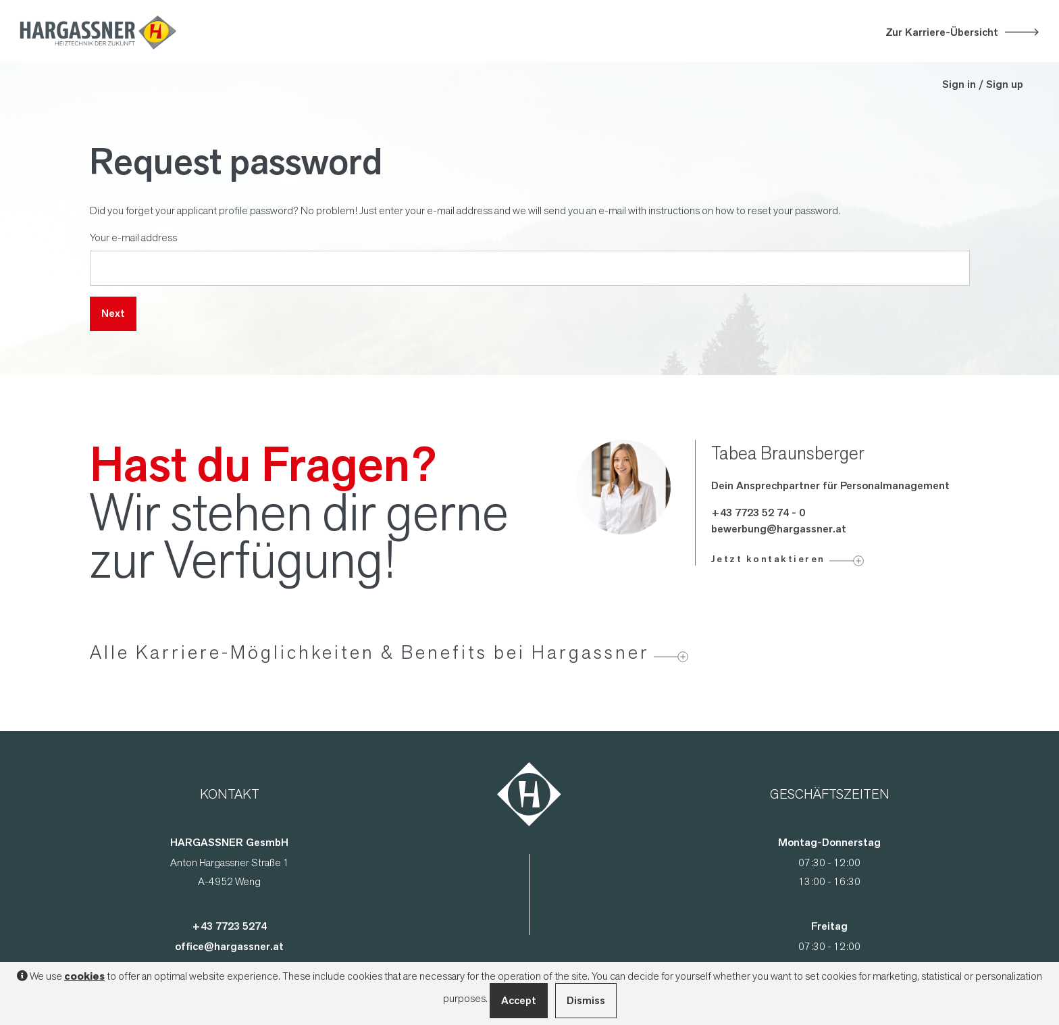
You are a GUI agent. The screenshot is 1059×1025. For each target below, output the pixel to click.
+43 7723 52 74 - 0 (758, 512)
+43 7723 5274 (229, 926)
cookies (84, 976)
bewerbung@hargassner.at (778, 529)
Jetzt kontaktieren (768, 559)
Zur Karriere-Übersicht (941, 32)
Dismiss (586, 1000)
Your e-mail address (133, 237)
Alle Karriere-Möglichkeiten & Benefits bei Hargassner (370, 652)
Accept (518, 1000)
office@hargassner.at (229, 946)
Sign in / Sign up (982, 84)
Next (113, 313)
